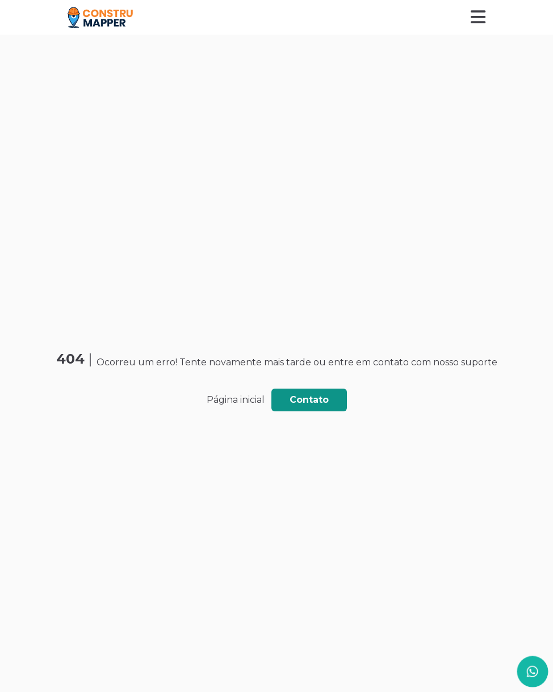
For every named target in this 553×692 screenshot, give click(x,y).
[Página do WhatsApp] (532, 671)
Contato (309, 399)
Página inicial (236, 399)
